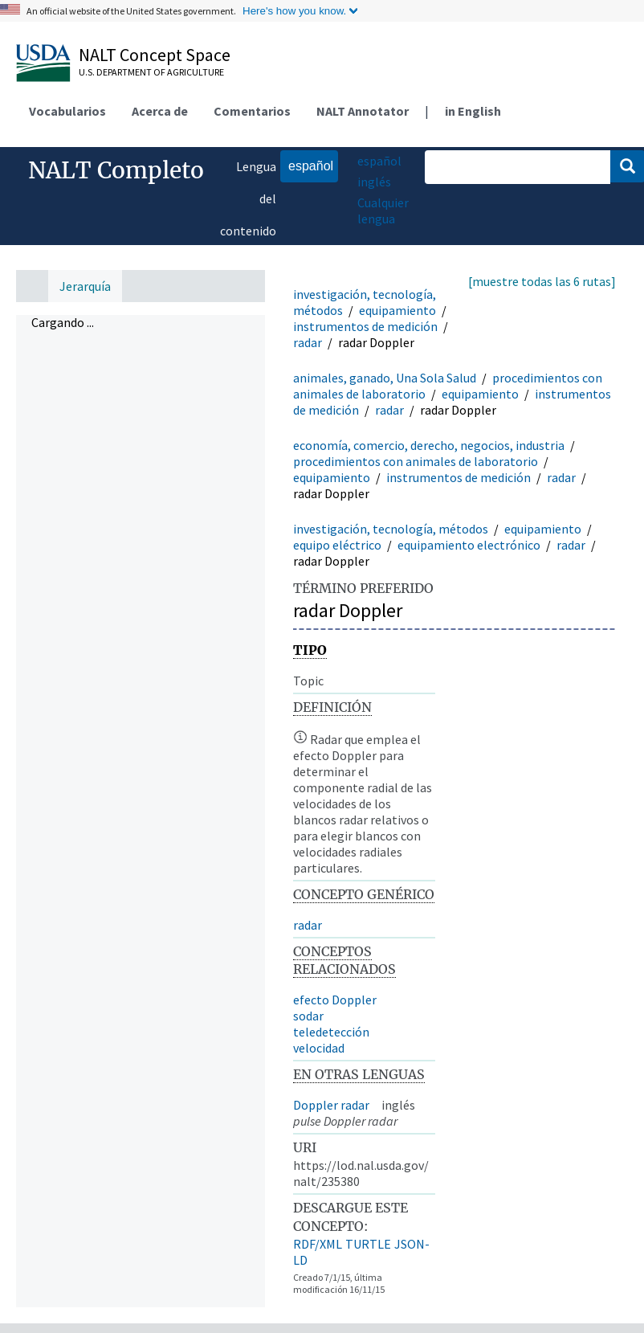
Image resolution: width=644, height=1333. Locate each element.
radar (307, 342)
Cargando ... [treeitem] (62, 322)
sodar (308, 1016)
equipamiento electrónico (468, 545)
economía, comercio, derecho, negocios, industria (429, 445)
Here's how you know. (294, 11)
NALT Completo (116, 170)
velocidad (318, 1048)
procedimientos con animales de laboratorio (415, 461)
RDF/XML (317, 1244)
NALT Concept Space (154, 54)
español (306, 165)
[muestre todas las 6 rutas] (542, 281)
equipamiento (397, 310)
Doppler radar (331, 1105)
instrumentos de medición (365, 326)
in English (473, 111)
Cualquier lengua (383, 210)
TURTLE (368, 1244)
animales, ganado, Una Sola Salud (384, 378)
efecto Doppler (335, 1000)
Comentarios (252, 111)
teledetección (331, 1032)
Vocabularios (67, 111)
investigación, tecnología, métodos (390, 529)
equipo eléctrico (337, 545)
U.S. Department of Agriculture (151, 72)
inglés (374, 182)
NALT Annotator (362, 111)
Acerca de (160, 111)
